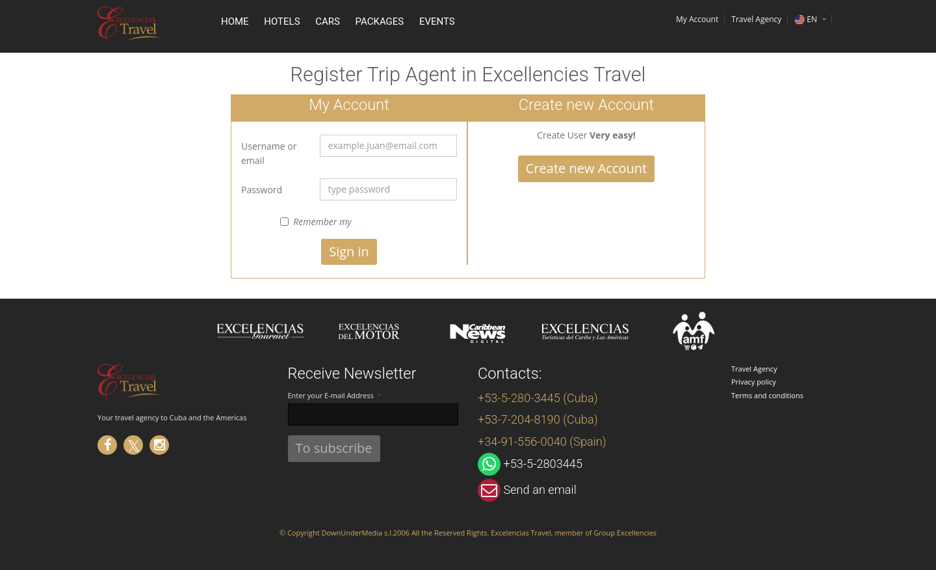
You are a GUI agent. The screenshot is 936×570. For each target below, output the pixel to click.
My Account (697, 19)
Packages (380, 21)
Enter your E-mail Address (331, 395)
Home (235, 21)
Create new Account (586, 168)
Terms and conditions (767, 395)
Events (437, 21)
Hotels (282, 21)
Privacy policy (753, 382)
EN (805, 19)
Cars (327, 21)
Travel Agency (754, 368)
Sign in (349, 251)
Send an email (539, 489)
